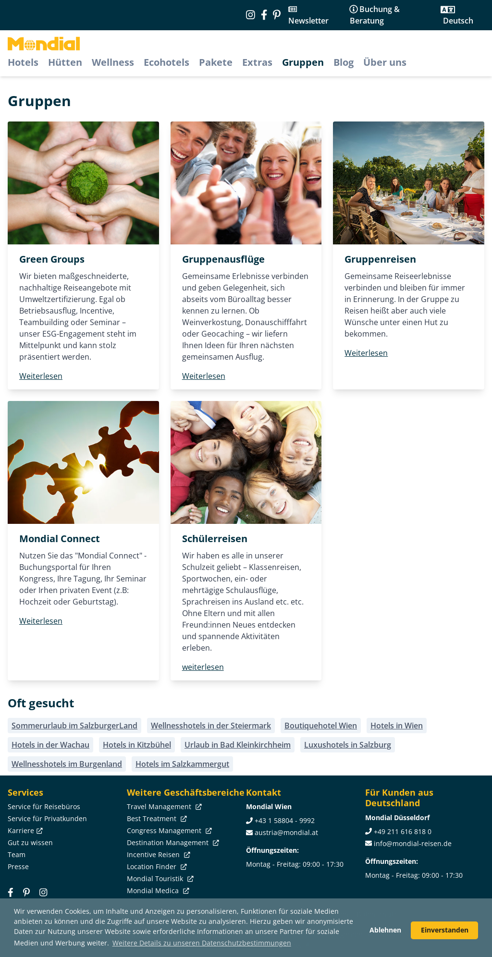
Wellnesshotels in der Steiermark (211, 725)
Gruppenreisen (380, 259)
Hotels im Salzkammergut (182, 764)
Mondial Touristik (159, 878)
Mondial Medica (157, 890)
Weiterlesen (40, 376)
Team (16, 854)
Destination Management (172, 842)
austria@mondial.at (286, 832)
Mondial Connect (59, 538)
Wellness (113, 62)
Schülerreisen (214, 538)
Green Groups (52, 259)
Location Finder (156, 866)
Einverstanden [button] (444, 929)
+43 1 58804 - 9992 (285, 820)
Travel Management (163, 806)
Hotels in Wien (396, 725)
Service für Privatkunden (47, 818)
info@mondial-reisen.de (413, 843)
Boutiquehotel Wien (320, 725)
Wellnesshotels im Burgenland (67, 764)
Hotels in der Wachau (50, 744)
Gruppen (303, 62)
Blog (343, 62)
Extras (257, 62)
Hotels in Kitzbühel (137, 744)
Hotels (23, 62)
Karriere (24, 830)
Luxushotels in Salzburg (347, 744)
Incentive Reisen (157, 854)
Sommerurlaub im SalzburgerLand (74, 725)
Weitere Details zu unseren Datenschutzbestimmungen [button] (201, 942)
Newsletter (308, 20)
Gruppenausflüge (223, 259)
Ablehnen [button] (385, 929)
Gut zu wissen (30, 842)
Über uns (384, 62)
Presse (18, 866)
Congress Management (168, 830)
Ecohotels (166, 62)
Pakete (216, 62)
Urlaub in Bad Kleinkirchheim (237, 744)
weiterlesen (203, 667)
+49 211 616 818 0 (402, 831)
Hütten (65, 62)
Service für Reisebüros (44, 806)
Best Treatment (156, 818)
